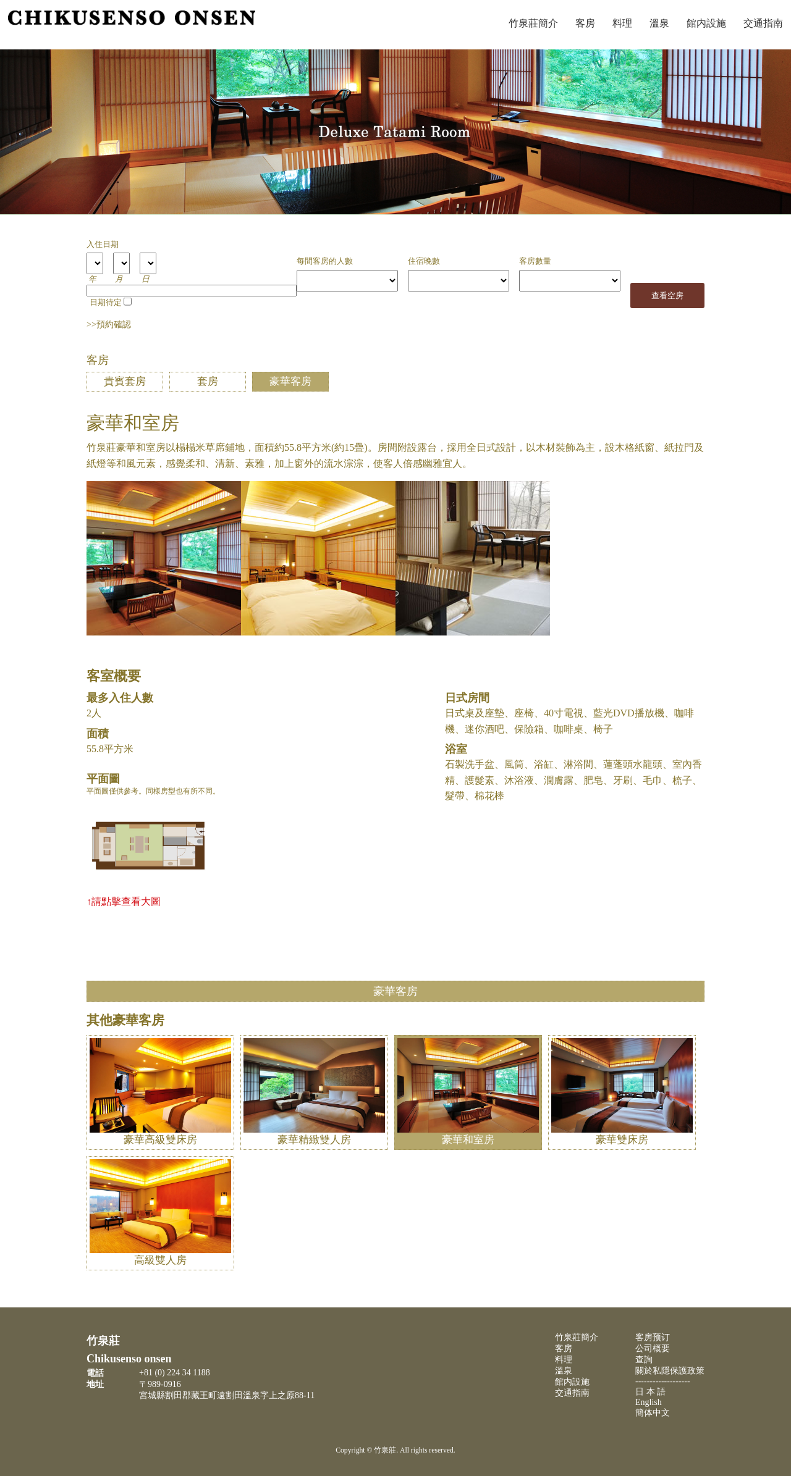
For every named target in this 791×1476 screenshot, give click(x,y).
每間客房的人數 (325, 261)
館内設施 (706, 23)
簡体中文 (652, 1412)
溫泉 (659, 23)
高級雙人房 (160, 1253)
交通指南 (572, 1393)
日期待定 (106, 302)
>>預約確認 (109, 324)
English (648, 1402)
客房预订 (652, 1337)
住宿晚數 (424, 261)
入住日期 (103, 244)
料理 (622, 23)
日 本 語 (650, 1391)
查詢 (644, 1359)
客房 (585, 23)
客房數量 (535, 261)
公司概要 (652, 1348)
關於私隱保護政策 (669, 1370)
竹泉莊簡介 (533, 23)
